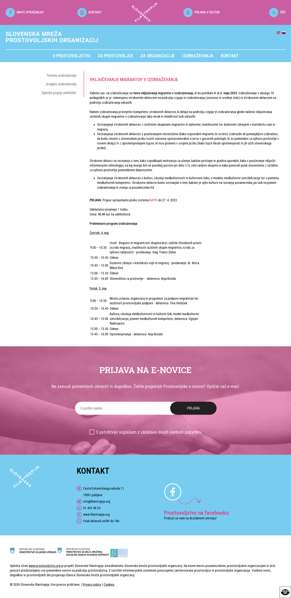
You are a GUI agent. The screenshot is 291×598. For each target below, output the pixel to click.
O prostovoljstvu (71, 55)
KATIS (153, 200)
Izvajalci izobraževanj (61, 84)
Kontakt (229, 55)
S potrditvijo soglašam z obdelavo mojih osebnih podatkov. (149, 432)
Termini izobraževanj (61, 75)
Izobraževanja (197, 55)
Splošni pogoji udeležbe (59, 93)
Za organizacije (157, 55)
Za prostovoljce (115, 55)
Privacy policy (92, 584)
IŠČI (277, 12)
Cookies (109, 584)
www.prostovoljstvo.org (45, 566)
